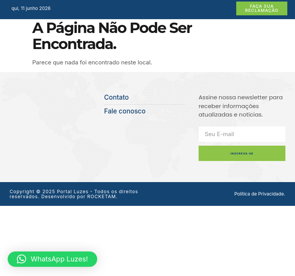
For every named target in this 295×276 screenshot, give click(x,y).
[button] (52, 259)
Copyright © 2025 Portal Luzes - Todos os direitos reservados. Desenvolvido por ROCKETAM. (74, 194)
